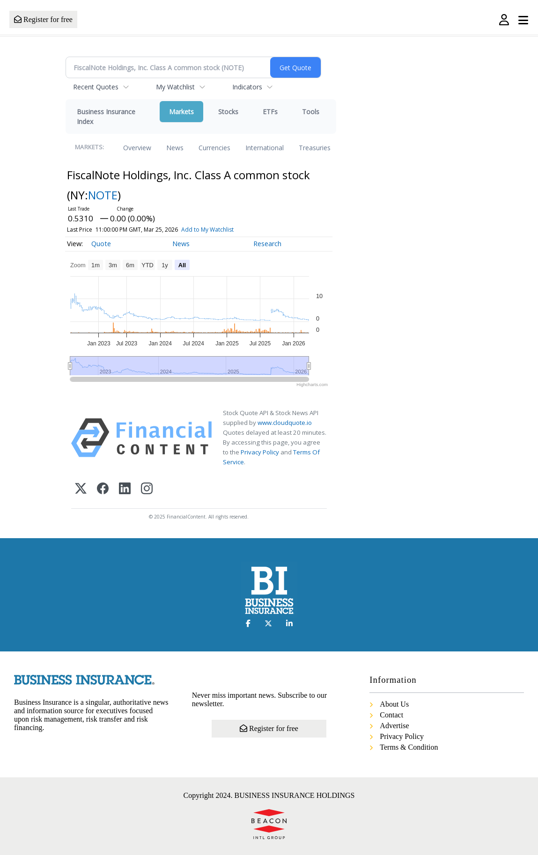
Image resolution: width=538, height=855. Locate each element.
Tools (310, 111)
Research (267, 243)
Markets (181, 111)
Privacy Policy (260, 452)
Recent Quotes (95, 86)
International (264, 147)
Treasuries (315, 147)
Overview (137, 147)
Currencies (214, 147)
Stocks (228, 111)
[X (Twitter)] (80, 489)
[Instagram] (146, 489)
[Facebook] (102, 489)
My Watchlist (175, 86)
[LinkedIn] (124, 489)
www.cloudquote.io (285, 422)
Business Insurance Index (106, 116)
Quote (101, 243)
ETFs (270, 111)
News (175, 147)
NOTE (103, 195)
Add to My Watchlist (207, 230)
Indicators (247, 86)
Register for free (43, 19)
